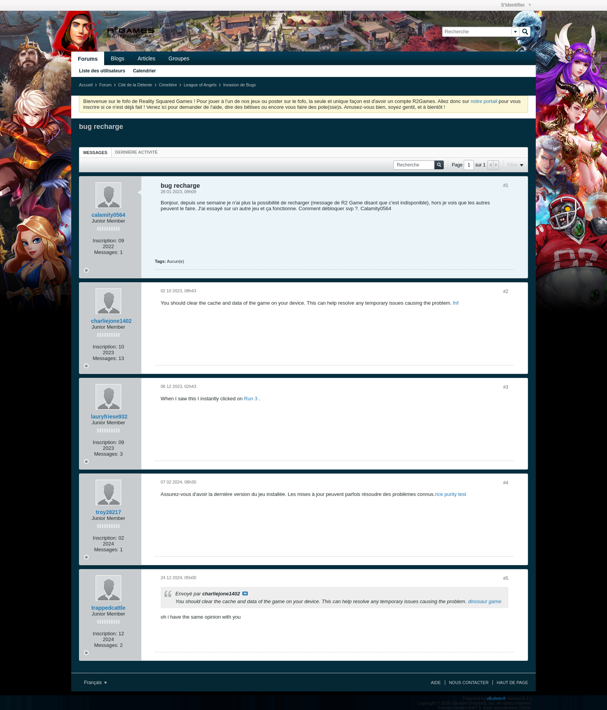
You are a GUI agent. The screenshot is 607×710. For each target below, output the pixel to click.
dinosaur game (484, 601)
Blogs (117, 58)
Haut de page (512, 682)
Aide (436, 682)
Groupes (178, 58)
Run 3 (250, 398)
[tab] (95, 152)
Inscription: (105, 241)
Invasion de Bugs (239, 84)
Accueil (86, 84)
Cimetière (168, 84)
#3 (505, 387)
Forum (105, 84)
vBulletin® (496, 698)
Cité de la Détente (135, 84)
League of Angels (199, 84)
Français (95, 682)
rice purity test (450, 494)
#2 (505, 291)
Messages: (106, 252)
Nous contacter (469, 682)
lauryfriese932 (109, 416)
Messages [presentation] (95, 152)
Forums (88, 59)
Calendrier (144, 71)
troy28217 (108, 512)
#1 (505, 185)
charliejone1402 (111, 321)
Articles (146, 58)
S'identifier (516, 5)
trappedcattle (108, 608)
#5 (505, 578)
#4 (505, 482)
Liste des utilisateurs (102, 71)
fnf (455, 303)
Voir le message (245, 593)
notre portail (484, 101)
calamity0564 (108, 215)
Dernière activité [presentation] (136, 152)
